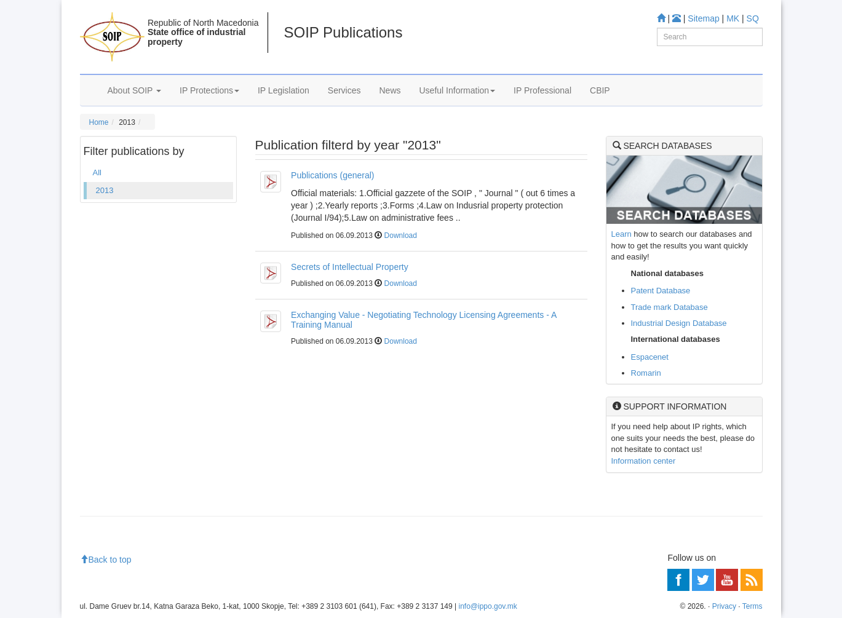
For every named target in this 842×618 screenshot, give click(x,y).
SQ (753, 18)
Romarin (646, 373)
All (97, 172)
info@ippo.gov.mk (487, 606)
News (389, 90)
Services (344, 90)
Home (99, 122)
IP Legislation (283, 90)
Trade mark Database (669, 307)
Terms (752, 606)
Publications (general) (332, 175)
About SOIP (135, 90)
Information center (643, 460)
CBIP (600, 90)
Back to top (106, 560)
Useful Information (457, 90)
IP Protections (209, 90)
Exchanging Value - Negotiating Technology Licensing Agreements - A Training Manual (423, 319)
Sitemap (703, 18)
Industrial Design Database (679, 323)
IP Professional (542, 90)
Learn (621, 234)
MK (732, 18)
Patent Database (661, 290)
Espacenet (650, 357)
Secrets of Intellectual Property (349, 267)
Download (400, 235)
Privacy (724, 606)
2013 (105, 190)
